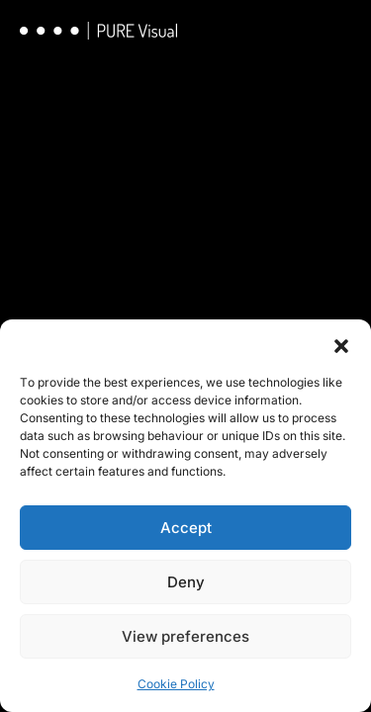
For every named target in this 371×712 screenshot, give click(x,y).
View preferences (185, 636)
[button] (341, 344)
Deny (186, 582)
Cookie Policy (176, 683)
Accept (186, 527)
